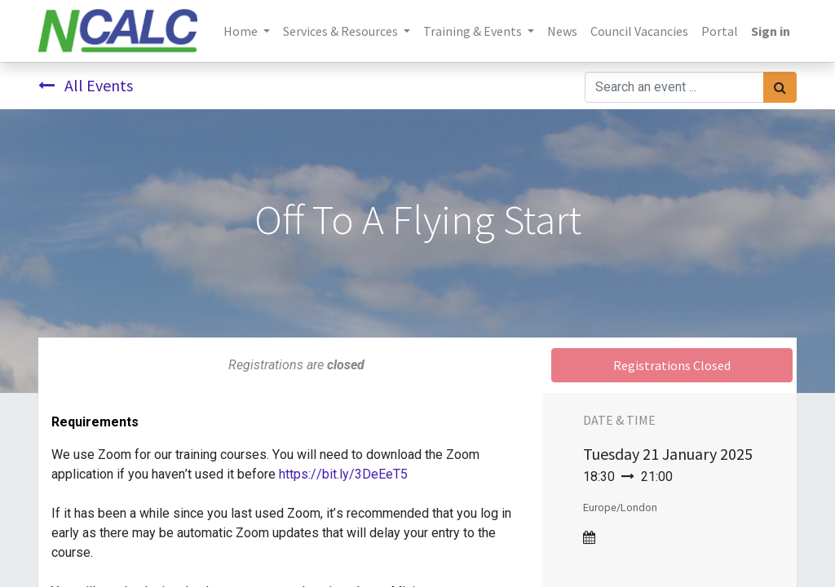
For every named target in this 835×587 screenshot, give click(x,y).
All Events (85, 85)
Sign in (770, 31)
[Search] (780, 87)
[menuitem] (562, 31)
